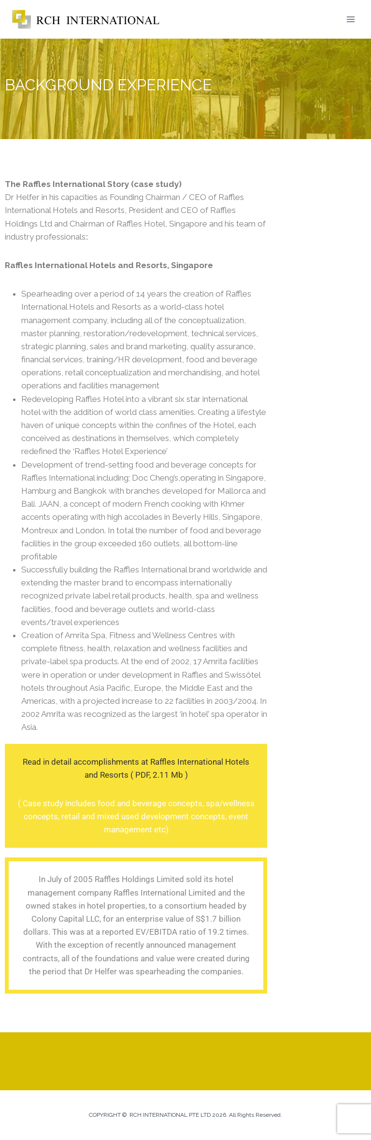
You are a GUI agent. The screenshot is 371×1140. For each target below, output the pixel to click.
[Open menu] (350, 19)
